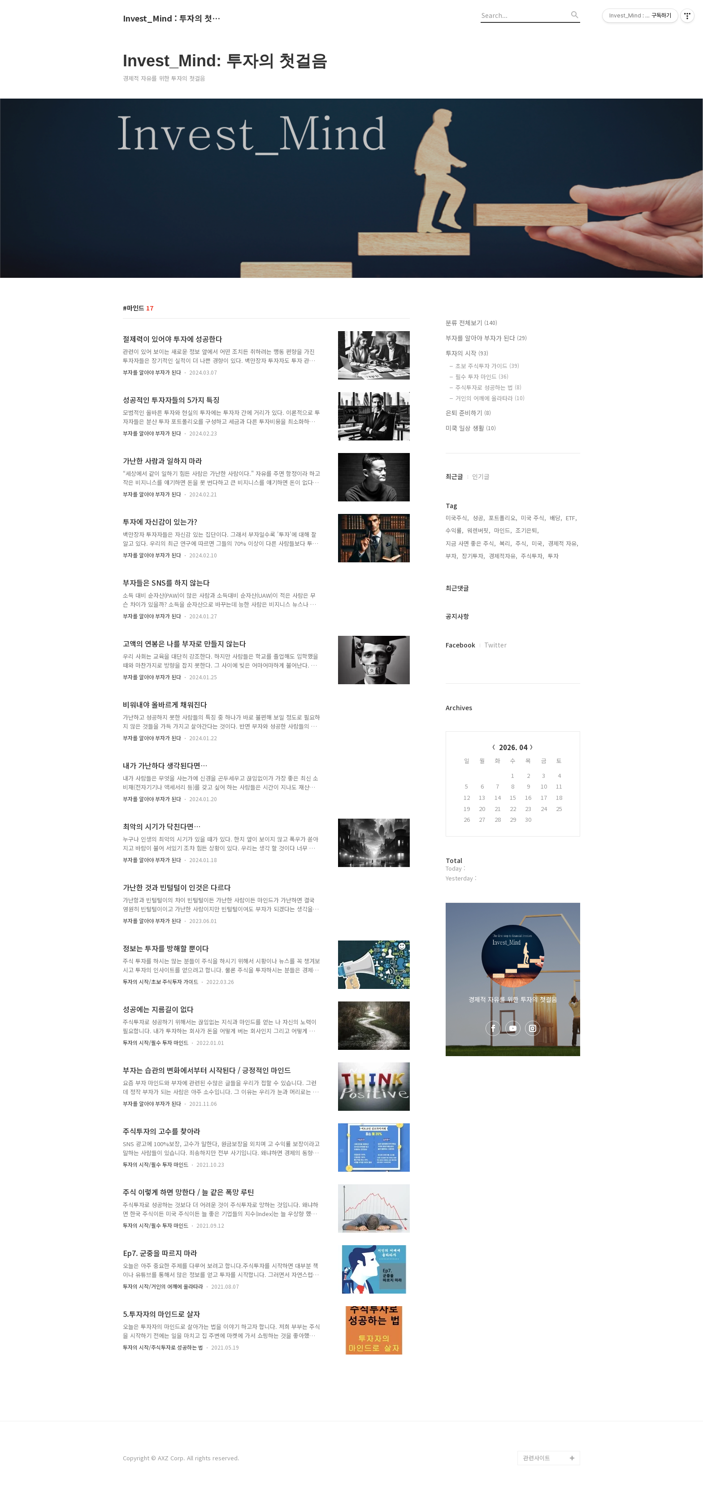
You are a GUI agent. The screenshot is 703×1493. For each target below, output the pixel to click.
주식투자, (532, 556)
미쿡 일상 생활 (471, 427)
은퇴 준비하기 (468, 412)
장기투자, (473, 556)
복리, (505, 543)
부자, (452, 556)
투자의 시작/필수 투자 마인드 (155, 1042)
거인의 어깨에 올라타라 (490, 398)
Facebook (460, 644)
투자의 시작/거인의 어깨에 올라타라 (163, 1286)
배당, (556, 517)
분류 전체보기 (471, 322)
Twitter (495, 644)
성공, (479, 517)
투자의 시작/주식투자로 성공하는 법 (163, 1347)
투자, (554, 556)
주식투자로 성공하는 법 (488, 387)
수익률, (455, 530)
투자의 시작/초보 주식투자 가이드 (160, 981)
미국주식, (457, 517)
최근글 (454, 476)
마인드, (503, 530)
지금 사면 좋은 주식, (471, 543)
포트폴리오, (503, 517)
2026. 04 (513, 747)
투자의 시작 (467, 353)
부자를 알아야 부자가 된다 (152, 372)
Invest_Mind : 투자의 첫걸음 (172, 18)
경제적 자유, (563, 543)
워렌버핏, (478, 530)
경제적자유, (503, 556)
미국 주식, (533, 517)
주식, (522, 543)
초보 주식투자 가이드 (487, 366)
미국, (538, 543)
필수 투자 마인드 (482, 376)
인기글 (481, 476)
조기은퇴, (527, 530)
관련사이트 (536, 1458)
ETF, (571, 517)
